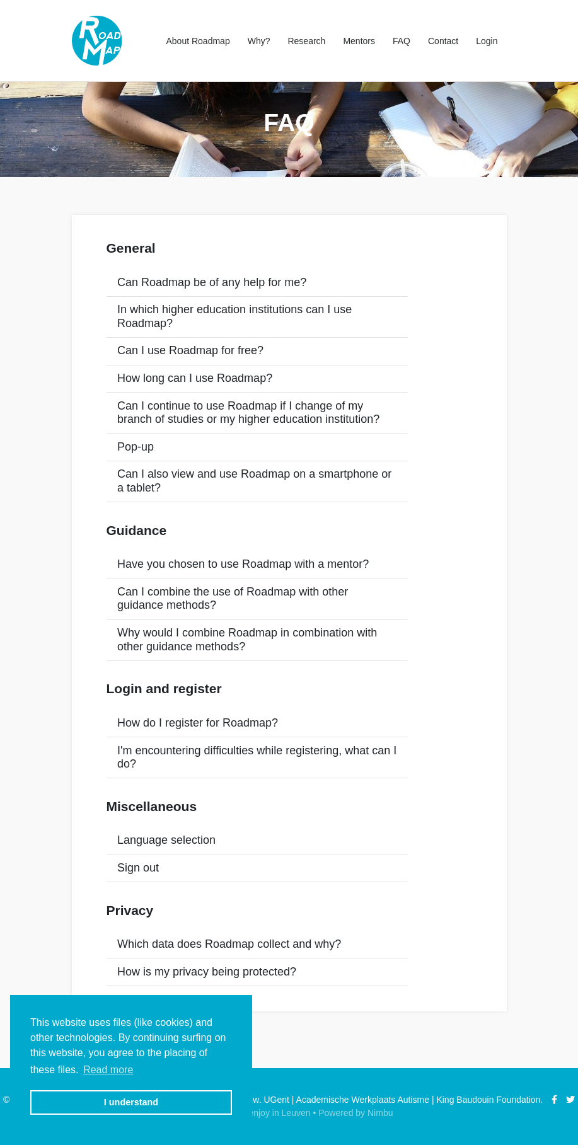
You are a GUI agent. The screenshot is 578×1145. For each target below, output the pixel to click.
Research (306, 41)
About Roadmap (197, 41)
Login (486, 41)
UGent (276, 1100)
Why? (259, 41)
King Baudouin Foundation (488, 1100)
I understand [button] (131, 1102)
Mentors (359, 41)
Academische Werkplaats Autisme (362, 1100)
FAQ (401, 41)
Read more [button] (108, 1069)
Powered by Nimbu (355, 1113)
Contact (443, 41)
